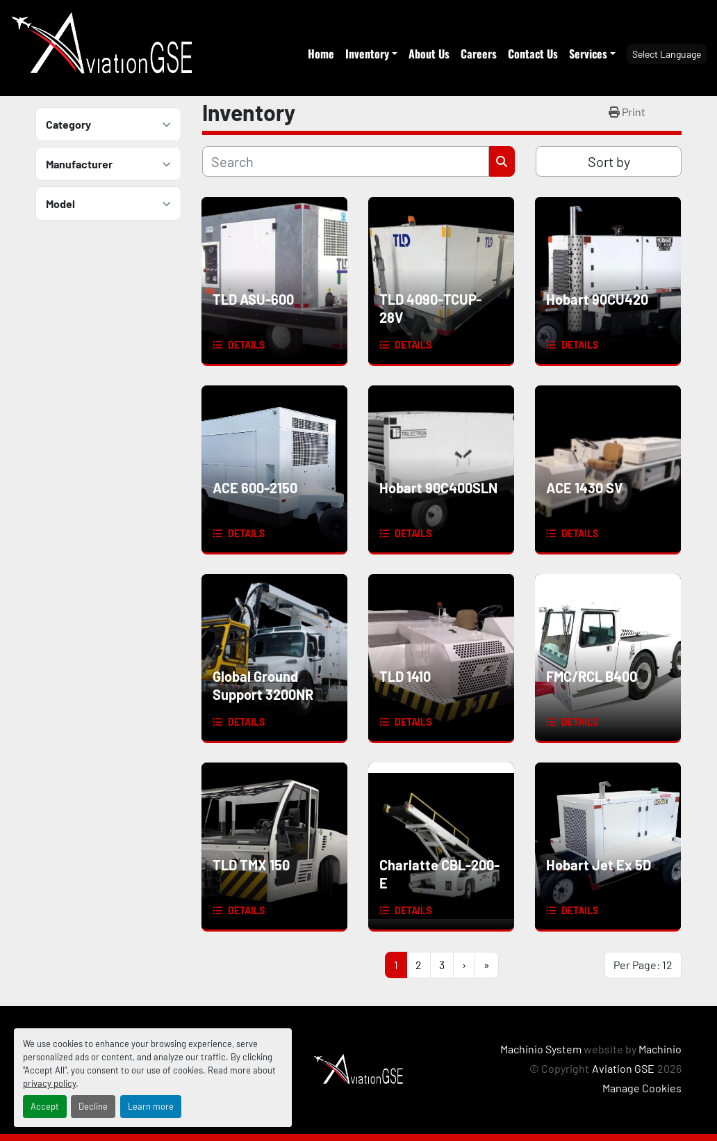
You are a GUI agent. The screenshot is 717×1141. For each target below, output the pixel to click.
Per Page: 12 (643, 964)
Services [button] (588, 53)
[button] (371, 53)
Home (321, 53)
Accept (45, 1106)
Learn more (151, 1106)
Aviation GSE (623, 1068)
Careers (479, 53)
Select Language (666, 54)
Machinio (660, 1048)
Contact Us (533, 53)
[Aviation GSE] (358, 1068)
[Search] (345, 161)
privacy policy (49, 1083)
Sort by (609, 161)
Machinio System (541, 1048)
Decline (93, 1106)
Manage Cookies (642, 1087)
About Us (429, 53)
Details (246, 345)
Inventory (367, 53)
